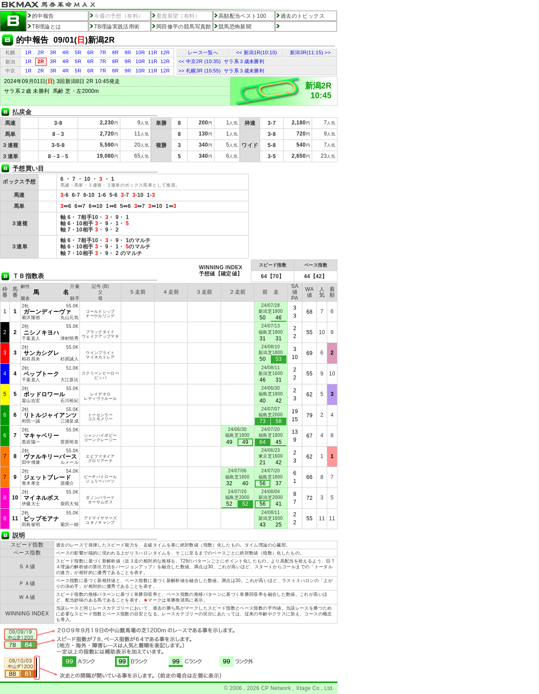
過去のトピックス (303, 16)
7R (103, 52)
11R (152, 52)
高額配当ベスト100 (242, 16)
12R (165, 52)
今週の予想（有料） (118, 16)
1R (28, 52)
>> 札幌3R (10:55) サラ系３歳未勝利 (221, 70)
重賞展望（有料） (178, 16)
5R (78, 52)
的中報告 (43, 16)
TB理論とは (46, 27)
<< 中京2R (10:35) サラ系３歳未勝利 (221, 61)
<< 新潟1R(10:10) (256, 52)
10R (140, 52)
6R (90, 52)
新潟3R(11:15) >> (310, 52)
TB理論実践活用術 (117, 27)
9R (128, 52)
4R (66, 52)
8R (115, 52)
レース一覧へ (203, 52)
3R (53, 52)
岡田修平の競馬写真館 (183, 27)
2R (41, 52)
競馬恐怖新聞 (234, 27)
